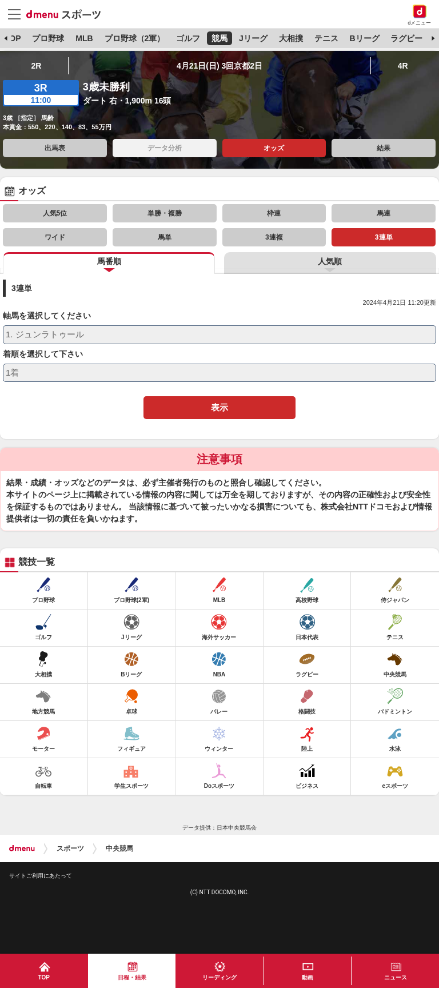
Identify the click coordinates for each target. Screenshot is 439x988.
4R (403, 65)
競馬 (219, 38)
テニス (326, 38)
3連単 (384, 237)
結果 (383, 148)
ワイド (55, 237)
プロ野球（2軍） (135, 38)
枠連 (274, 213)
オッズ (274, 148)
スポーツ (70, 848)
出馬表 (55, 148)
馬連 (383, 213)
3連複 (274, 237)
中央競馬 (119, 848)
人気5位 (55, 213)
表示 (219, 407)
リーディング (219, 977)
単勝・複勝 (164, 213)
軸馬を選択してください (47, 316)
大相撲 (291, 38)
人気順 (330, 261)
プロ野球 (48, 38)
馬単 (164, 237)
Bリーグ (364, 38)
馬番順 (109, 261)
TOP (13, 38)
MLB (84, 38)
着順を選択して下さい (43, 354)
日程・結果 (132, 977)
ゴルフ (188, 38)
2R (36, 65)
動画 (307, 977)
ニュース (395, 977)
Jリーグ (253, 38)
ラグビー (406, 38)
